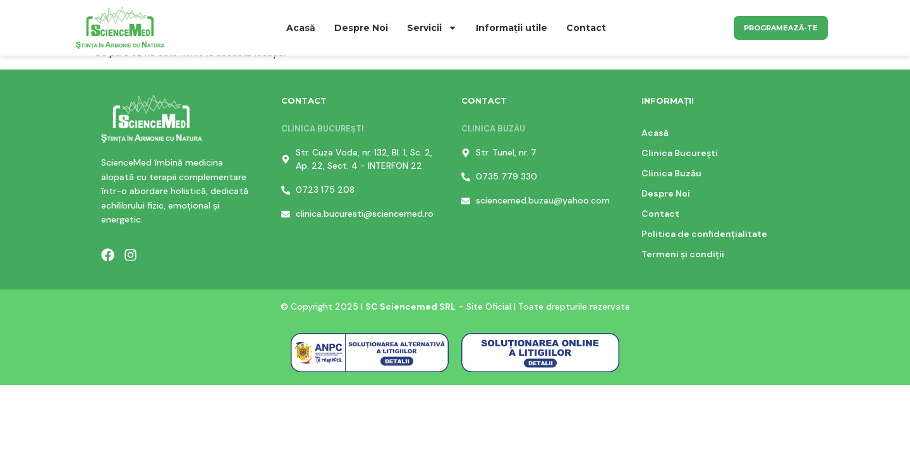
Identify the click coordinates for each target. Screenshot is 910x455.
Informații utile (511, 27)
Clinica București (679, 153)
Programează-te (781, 27)
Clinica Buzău (671, 173)
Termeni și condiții (682, 254)
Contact (586, 27)
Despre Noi (361, 27)
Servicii (432, 28)
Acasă (300, 27)
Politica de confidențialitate (704, 234)
